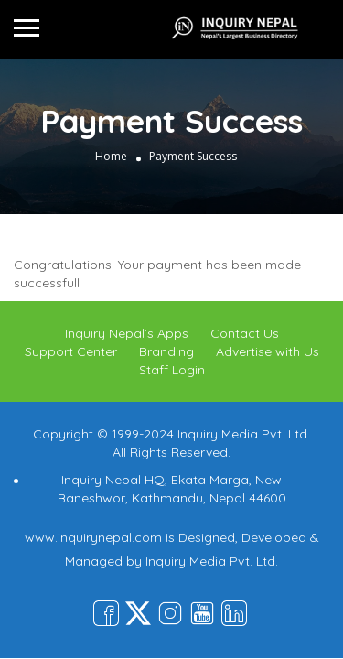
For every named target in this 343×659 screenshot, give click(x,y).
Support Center (71, 351)
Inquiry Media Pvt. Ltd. (211, 561)
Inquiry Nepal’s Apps (126, 333)
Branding (166, 351)
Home (111, 156)
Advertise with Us (267, 351)
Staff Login (172, 370)
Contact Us (244, 333)
